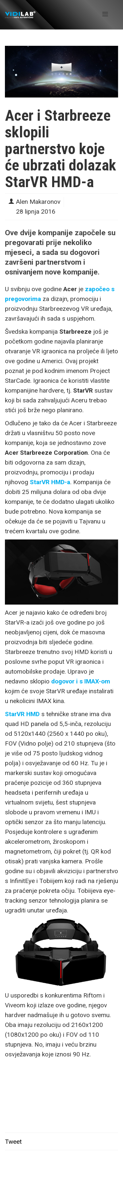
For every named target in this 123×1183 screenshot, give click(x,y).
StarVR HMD (22, 714)
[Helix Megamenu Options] (105, 14)
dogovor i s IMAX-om (80, 681)
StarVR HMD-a (50, 482)
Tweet (13, 1141)
